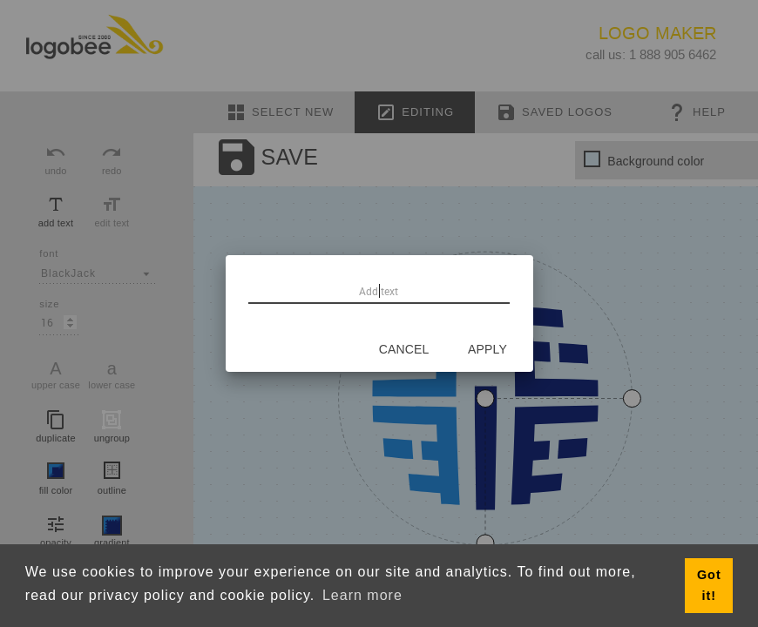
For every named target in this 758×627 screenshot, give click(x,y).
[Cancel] (404, 349)
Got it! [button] (709, 585)
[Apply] (488, 349)
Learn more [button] (362, 595)
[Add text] (379, 291)
